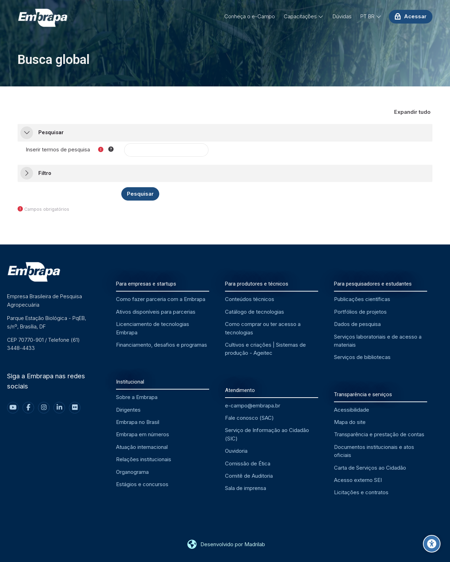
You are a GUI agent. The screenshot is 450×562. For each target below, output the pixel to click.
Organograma (132, 472)
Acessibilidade (351, 409)
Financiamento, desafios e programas (161, 344)
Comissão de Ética (247, 463)
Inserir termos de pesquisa (58, 149)
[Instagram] (44, 407)
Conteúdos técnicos (249, 299)
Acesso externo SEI (358, 480)
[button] (413, 112)
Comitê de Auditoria (249, 475)
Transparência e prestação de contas (379, 434)
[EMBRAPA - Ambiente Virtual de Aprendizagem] (43, 18)
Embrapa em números (142, 434)
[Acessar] (410, 16)
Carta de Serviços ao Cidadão (370, 467)
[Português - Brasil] (371, 16)
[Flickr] (75, 407)
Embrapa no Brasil (137, 422)
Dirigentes (128, 409)
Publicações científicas (362, 299)
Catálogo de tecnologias (254, 311)
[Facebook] (28, 407)
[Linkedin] (59, 407)
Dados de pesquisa (357, 324)
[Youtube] (13, 407)
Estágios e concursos (142, 484)
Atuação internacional (142, 447)
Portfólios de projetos (360, 311)
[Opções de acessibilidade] (432, 544)
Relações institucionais (143, 459)
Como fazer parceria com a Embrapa (160, 299)
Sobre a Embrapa (137, 397)
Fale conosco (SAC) (249, 417)
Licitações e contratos (361, 492)
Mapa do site (350, 422)
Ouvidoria (236, 450)
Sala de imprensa (245, 488)
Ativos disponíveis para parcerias (155, 311)
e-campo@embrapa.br (252, 405)
